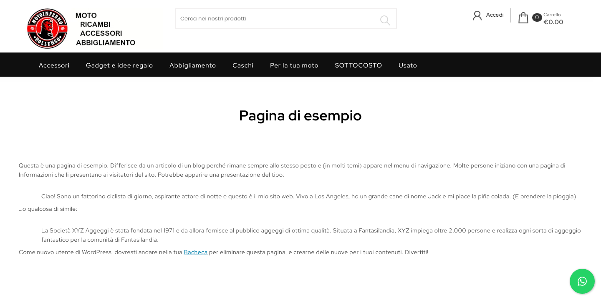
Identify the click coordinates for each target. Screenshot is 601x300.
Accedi (495, 14)
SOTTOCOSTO (358, 65)
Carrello (552, 15)
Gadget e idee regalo (119, 65)
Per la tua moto (294, 65)
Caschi (243, 65)
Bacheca (196, 252)
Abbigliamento (192, 65)
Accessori (54, 65)
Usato (408, 65)
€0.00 (553, 22)
